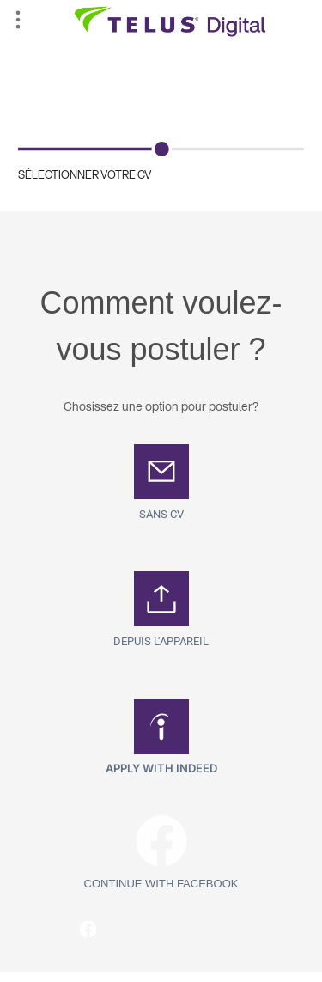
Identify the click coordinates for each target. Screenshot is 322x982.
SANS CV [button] (161, 514)
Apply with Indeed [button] (161, 768)
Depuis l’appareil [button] (161, 641)
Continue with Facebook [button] (161, 883)
